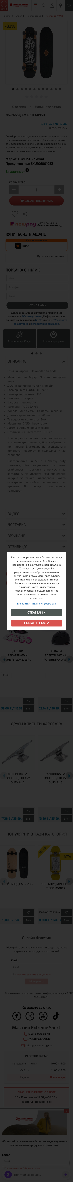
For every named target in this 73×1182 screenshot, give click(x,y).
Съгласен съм (36, 623)
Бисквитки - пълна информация (36, 603)
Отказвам (36, 612)
